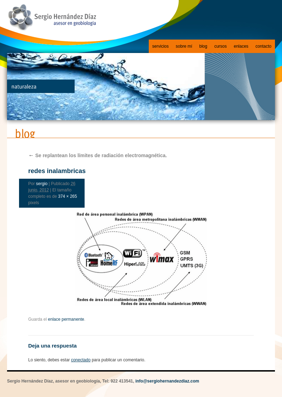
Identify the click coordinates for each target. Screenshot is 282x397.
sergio (42, 183)
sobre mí (184, 46)
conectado (80, 359)
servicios (160, 46)
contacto (263, 46)
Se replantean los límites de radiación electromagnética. (97, 155)
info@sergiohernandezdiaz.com (167, 381)
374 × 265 (67, 196)
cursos (220, 46)
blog (203, 46)
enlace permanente (66, 319)
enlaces (241, 46)
